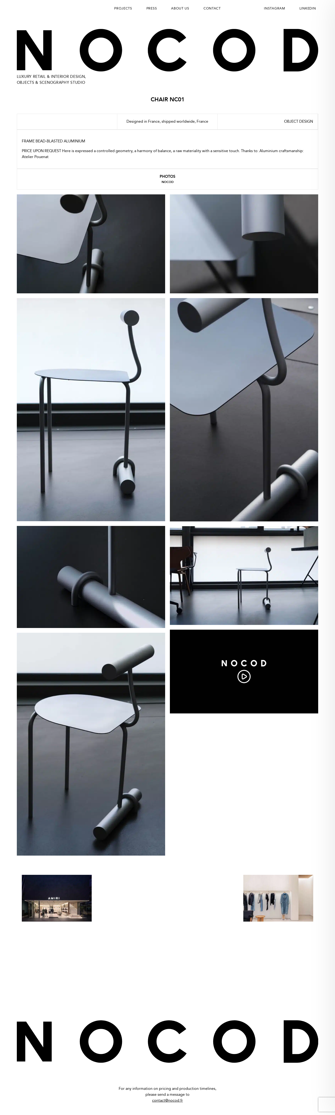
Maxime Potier (309, 1096)
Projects (123, 8)
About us (180, 8)
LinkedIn (279, 986)
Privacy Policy (31, 986)
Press (151, 8)
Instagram (307, 986)
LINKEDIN (307, 8)
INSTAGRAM (274, 8)
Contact (212, 8)
